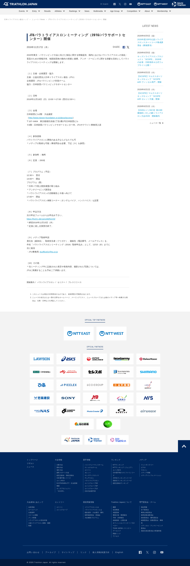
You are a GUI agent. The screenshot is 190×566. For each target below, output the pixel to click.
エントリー (59, 502)
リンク (83, 552)
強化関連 (144, 507)
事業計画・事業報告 (120, 515)
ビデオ (143, 467)
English (105, 4)
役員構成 (116, 510)
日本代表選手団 (90, 491)
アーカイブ (117, 531)
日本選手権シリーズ (64, 478)
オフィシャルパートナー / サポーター (124, 524)
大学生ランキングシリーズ (122, 478)
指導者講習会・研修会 (92, 515)
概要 (114, 507)
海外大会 (60, 470)
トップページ (32, 460)
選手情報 (86, 460)
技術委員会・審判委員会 (149, 517)
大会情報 (58, 460)
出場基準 (31, 512)
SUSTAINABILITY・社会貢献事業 (67, 484)
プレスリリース (75, 282)
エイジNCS (61, 480)
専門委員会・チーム (147, 502)
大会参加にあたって (35, 502)
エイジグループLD (91, 488)
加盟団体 (116, 512)
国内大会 (60, 467)
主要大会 (60, 465)
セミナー (61, 282)
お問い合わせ (33, 552)
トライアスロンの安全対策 (37, 520)
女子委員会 (145, 510)
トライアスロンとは (92, 507)
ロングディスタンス (92, 475)
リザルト (30, 463)
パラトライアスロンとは (93, 510)
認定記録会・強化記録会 (65, 475)
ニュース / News (38, 19)
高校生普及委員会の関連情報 (151, 531)
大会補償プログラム (92, 517)
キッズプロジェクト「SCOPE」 (64, 490)
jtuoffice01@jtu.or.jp (49, 252)
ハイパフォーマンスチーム (94, 465)
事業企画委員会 (146, 512)
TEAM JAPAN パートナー (122, 528)
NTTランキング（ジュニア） (123, 467)
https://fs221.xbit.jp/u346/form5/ (41, 219)
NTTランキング (118, 465)
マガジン (144, 470)
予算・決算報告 (118, 517)
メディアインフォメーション (151, 475)
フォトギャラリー (147, 465)
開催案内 (30, 282)
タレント (88, 472)
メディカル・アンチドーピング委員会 (152, 527)
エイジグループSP (91, 486)
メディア (143, 460)
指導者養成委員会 (147, 515)
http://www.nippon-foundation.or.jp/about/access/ (51, 118)
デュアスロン (89, 478)
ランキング (115, 460)
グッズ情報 (32, 517)
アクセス (116, 536)
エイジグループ (62, 510)
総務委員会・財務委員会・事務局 (152, 521)
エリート (88, 470)
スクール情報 (33, 515)
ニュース (30, 467)
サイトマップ (68, 552)
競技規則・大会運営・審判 (94, 512)
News (87, 11)
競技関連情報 (88, 502)
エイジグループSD (91, 483)
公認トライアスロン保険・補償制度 (39, 524)
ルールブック (33, 510)
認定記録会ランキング (121, 483)
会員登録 (31, 507)
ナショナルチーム (91, 467)
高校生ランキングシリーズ (122, 480)
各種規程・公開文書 (120, 520)
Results (47, 11)
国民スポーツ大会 (63, 472)
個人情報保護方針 (101, 552)
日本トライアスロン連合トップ (16, 19)
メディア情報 (145, 472)
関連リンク (117, 533)
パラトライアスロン (46, 282)
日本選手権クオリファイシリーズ (124, 474)
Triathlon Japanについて (121, 502)
